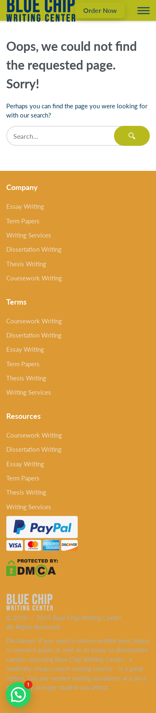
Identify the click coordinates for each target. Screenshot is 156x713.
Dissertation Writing (34, 249)
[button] (18, 694)
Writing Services (28, 235)
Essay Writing (25, 206)
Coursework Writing (34, 278)
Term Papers (23, 221)
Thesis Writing (26, 264)
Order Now (100, 10)
